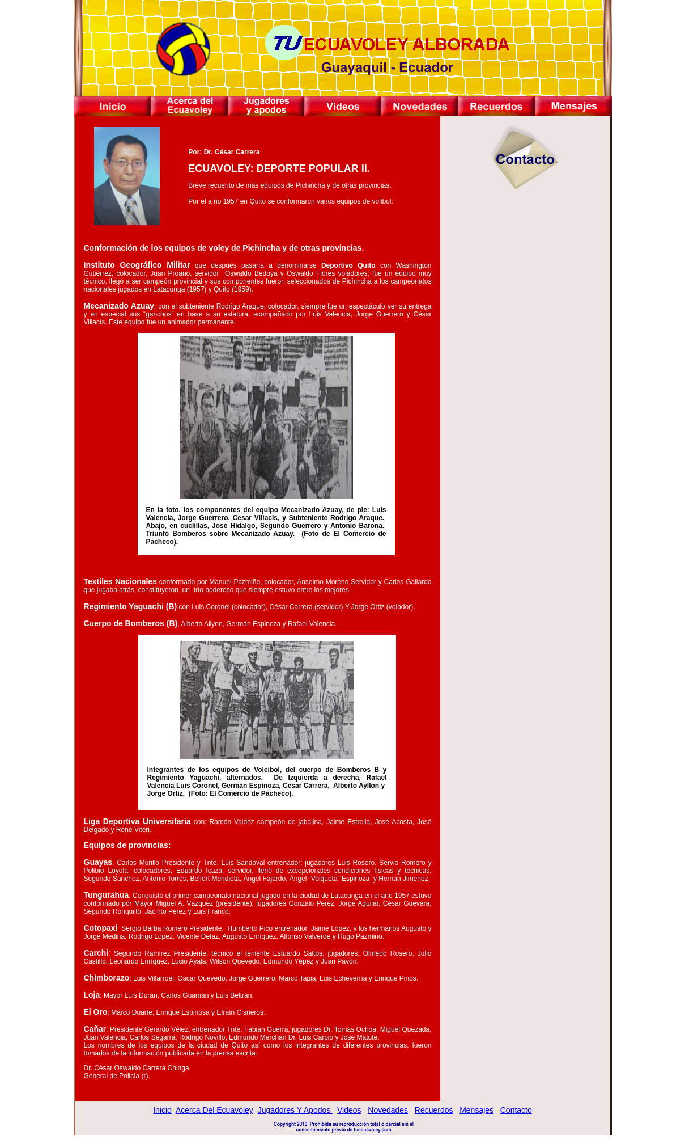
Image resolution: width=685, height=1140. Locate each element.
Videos (349, 1109)
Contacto (516, 1109)
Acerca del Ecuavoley (214, 1109)
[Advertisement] (525, 300)
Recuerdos (434, 1109)
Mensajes (476, 1109)
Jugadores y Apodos (295, 1109)
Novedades (388, 1109)
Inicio (162, 1109)
